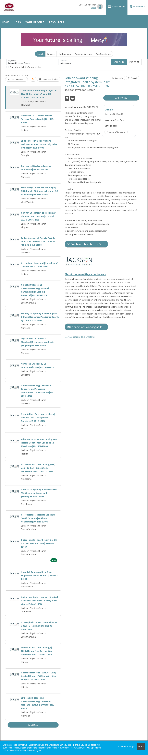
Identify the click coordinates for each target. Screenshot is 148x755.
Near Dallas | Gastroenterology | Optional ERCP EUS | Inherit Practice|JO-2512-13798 (38, 417)
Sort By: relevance (16, 79)
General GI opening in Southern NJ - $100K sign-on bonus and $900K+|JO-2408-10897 (39, 493)
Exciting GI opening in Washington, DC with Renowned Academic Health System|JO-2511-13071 (40, 317)
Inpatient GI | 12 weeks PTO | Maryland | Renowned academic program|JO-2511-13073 (37, 342)
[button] (134, 62)
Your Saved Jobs (103, 53)
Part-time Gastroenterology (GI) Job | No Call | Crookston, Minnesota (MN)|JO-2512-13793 (38, 468)
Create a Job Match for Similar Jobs (87, 244)
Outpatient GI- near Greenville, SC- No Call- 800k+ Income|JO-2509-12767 (39, 543)
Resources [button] (56, 22)
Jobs (17, 22)
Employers (137, 6)
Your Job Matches (83, 53)
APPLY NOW (121, 97)
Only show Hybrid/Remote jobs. (25, 67)
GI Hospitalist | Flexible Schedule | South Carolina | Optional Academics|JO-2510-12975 (38, 518)
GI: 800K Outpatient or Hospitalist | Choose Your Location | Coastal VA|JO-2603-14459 (39, 216)
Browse (51, 53)
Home (5, 22)
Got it (141, 746)
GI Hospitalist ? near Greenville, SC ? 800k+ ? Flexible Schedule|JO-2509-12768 (39, 626)
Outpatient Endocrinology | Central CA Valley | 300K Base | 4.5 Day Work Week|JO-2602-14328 (39, 600)
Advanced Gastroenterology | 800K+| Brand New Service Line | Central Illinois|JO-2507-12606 (37, 651)
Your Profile (35, 22)
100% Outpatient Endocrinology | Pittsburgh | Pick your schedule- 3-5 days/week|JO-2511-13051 (39, 191)
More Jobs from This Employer (80, 336)
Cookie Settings (126, 746)
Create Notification (48, 79)
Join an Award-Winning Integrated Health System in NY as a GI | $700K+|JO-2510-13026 (39, 94)
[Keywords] (32, 62)
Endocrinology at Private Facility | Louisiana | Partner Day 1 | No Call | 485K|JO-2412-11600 (39, 241)
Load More (33, 724)
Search (40, 53)
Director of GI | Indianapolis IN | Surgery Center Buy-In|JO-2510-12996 (37, 119)
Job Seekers (116, 6)
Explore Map (65, 53)
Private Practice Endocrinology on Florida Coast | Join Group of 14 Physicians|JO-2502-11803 (39, 443)
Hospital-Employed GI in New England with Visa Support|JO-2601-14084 (39, 575)
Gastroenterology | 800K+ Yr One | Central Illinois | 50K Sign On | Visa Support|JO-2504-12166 (38, 676)
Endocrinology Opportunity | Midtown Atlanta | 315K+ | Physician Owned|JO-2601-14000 (39, 144)
